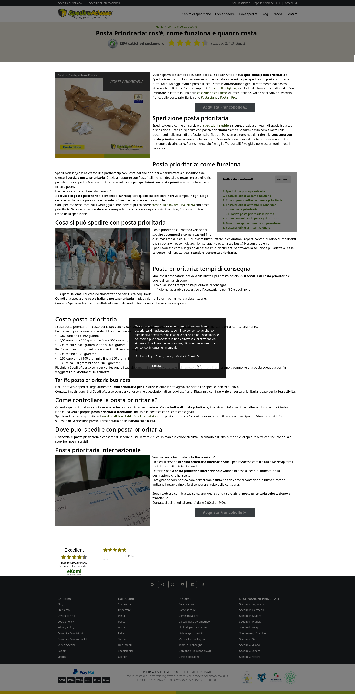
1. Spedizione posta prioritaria (244, 191)
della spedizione (130, 416)
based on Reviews (74, 562)
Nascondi (283, 179)
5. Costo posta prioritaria (240, 209)
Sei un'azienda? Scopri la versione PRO (256, 3)
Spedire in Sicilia (249, 639)
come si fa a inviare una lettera (173, 205)
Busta (121, 627)
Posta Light (209, 97)
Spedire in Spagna (250, 615)
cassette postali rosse (212, 93)
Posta (121, 615)
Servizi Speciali (67, 645)
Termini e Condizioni (70, 633)
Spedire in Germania (251, 610)
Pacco (121, 621)
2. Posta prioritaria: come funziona (247, 196)
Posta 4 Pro (228, 97)
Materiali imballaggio (192, 639)
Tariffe (122, 639)
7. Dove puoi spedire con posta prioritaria (252, 223)
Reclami (62, 651)
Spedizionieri (126, 651)
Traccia (277, 14)
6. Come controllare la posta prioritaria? (251, 218)
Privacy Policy (66, 627)
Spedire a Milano (249, 645)
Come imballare (188, 615)
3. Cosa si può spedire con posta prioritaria (252, 200)
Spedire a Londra (249, 651)
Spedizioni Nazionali (70, 3)
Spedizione (125, 604)
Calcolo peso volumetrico (194, 621)
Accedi (289, 3)
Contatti (292, 14)
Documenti (125, 645)
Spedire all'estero (249, 656)
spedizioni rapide (216, 125)
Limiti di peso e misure (193, 627)
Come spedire (225, 14)
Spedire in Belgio (249, 627)
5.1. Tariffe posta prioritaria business (249, 214)
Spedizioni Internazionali (104, 3)
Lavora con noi (67, 615)
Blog (265, 14)
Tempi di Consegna (190, 645)
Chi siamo (64, 610)
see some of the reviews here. (74, 566)
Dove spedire (248, 14)
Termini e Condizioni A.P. (73, 639)
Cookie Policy (66, 621)
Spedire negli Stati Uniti (253, 633)
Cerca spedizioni (189, 656)
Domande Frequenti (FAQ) (195, 651)
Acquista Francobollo (225, 107)
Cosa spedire (186, 604)
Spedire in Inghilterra (252, 604)
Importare (124, 610)
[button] (152, 584)
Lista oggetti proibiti (191, 633)
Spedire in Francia (250, 621)
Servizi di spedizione (196, 14)
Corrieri (123, 656)
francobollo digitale (222, 88)
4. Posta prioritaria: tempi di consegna (249, 205)
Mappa (62, 656)
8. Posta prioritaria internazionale (246, 227)
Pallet (121, 633)
